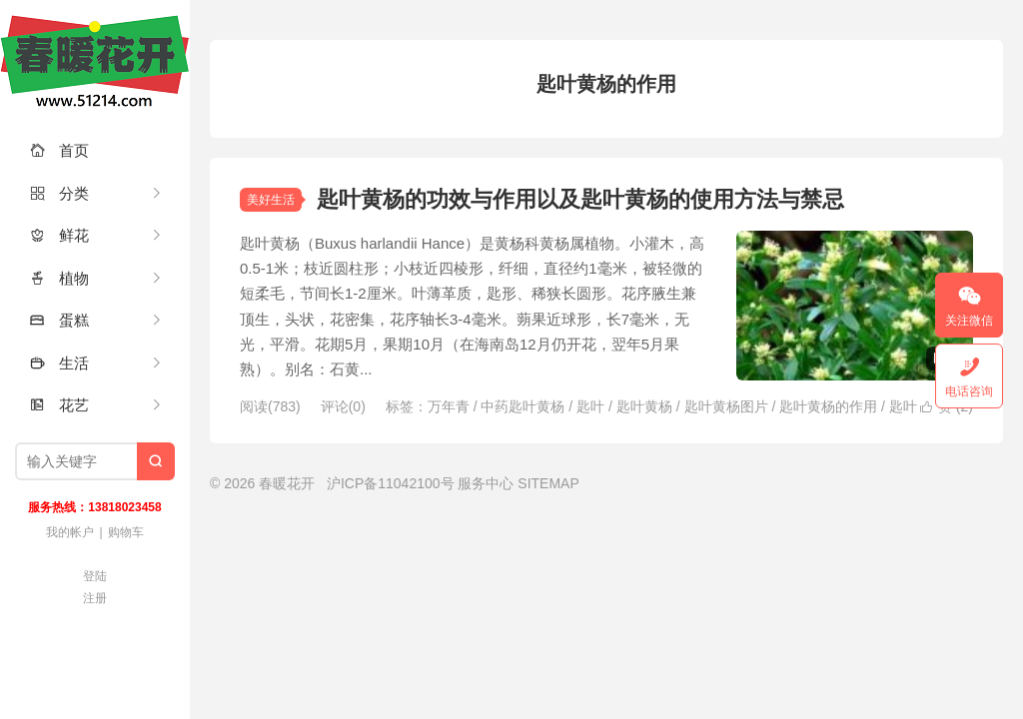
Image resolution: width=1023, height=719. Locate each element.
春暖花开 (95, 60)
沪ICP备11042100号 (391, 483)
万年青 (449, 406)
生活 (59, 363)
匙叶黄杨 (644, 406)
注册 (95, 598)
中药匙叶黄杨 (522, 406)
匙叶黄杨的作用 (828, 406)
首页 (59, 150)
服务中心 (485, 483)
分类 (59, 193)
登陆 (95, 576)
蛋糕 (59, 320)
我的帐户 (70, 532)
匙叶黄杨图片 (726, 406)
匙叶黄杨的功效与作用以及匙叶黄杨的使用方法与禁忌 (580, 199)
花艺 (59, 404)
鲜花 (59, 235)
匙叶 (590, 406)
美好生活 (271, 200)
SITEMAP (547, 483)
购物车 (126, 532)
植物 (59, 278)
